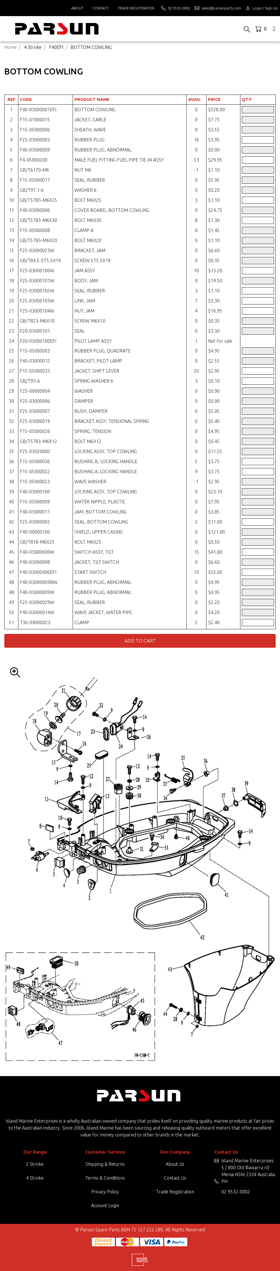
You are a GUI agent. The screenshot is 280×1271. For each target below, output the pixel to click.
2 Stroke (35, 1164)
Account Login (105, 1205)
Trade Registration (136, 8)
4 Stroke (35, 1177)
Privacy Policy (105, 1191)
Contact (100, 8)
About (77, 8)
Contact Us (175, 1177)
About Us (175, 1164)
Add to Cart (140, 640)
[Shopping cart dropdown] (261, 28)
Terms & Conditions (105, 1177)
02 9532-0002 (235, 1191)
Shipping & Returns (105, 1164)
